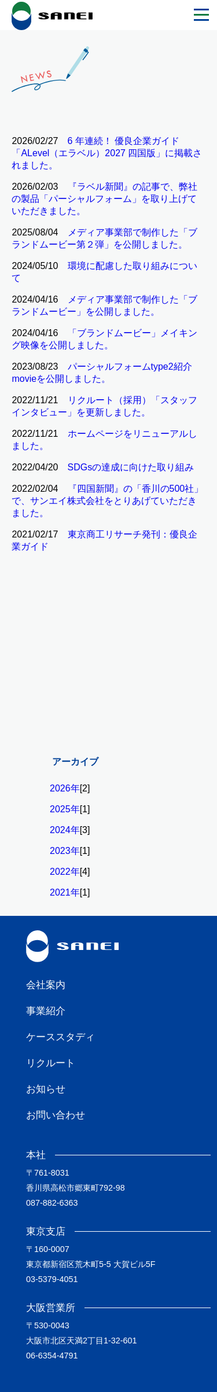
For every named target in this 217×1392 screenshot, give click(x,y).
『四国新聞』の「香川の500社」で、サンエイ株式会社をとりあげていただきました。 (107, 501)
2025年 (65, 809)
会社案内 (45, 984)
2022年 (65, 872)
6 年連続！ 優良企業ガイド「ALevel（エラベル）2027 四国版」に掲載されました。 (107, 153)
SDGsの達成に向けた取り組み (131, 467)
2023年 (65, 851)
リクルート (50, 1063)
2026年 (65, 788)
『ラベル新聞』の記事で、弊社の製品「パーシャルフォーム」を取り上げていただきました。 (104, 199)
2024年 (65, 830)
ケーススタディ (60, 1037)
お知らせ (45, 1089)
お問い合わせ (55, 1115)
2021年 (65, 892)
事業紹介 (45, 1011)
